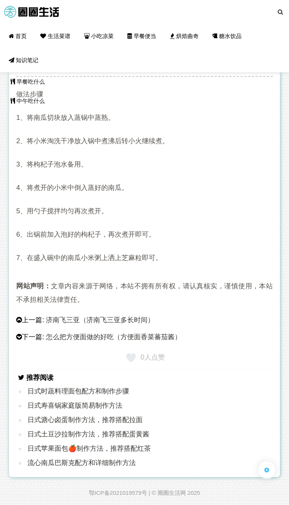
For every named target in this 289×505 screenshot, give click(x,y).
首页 (18, 36)
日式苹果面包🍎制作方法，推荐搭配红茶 (89, 448)
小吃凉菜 (99, 36)
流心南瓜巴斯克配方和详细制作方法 (81, 463)
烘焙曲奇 (184, 36)
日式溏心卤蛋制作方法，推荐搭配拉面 (85, 420)
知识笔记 (23, 60)
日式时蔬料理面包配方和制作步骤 (78, 391)
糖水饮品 (227, 36)
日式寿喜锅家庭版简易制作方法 (74, 405)
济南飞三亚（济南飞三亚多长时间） (100, 320)
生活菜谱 (55, 36)
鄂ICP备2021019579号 (118, 493)
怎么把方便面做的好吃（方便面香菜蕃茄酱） (113, 337)
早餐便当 (141, 36)
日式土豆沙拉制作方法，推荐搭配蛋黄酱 (88, 434)
